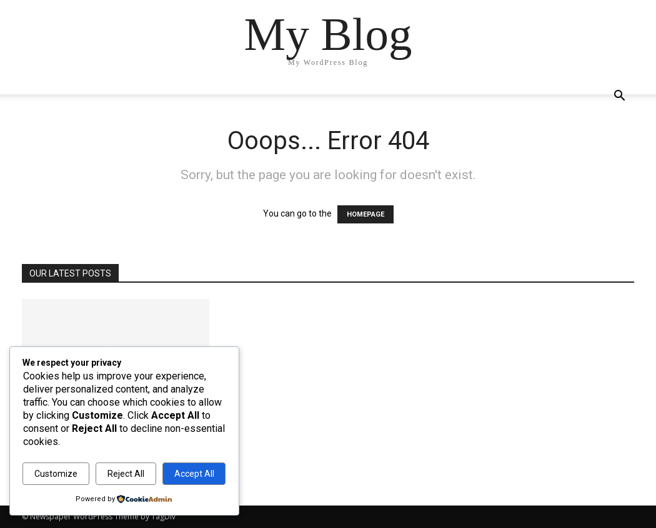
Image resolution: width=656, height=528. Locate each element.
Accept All (194, 474)
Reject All (125, 474)
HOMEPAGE (365, 214)
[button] (619, 97)
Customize (55, 474)
